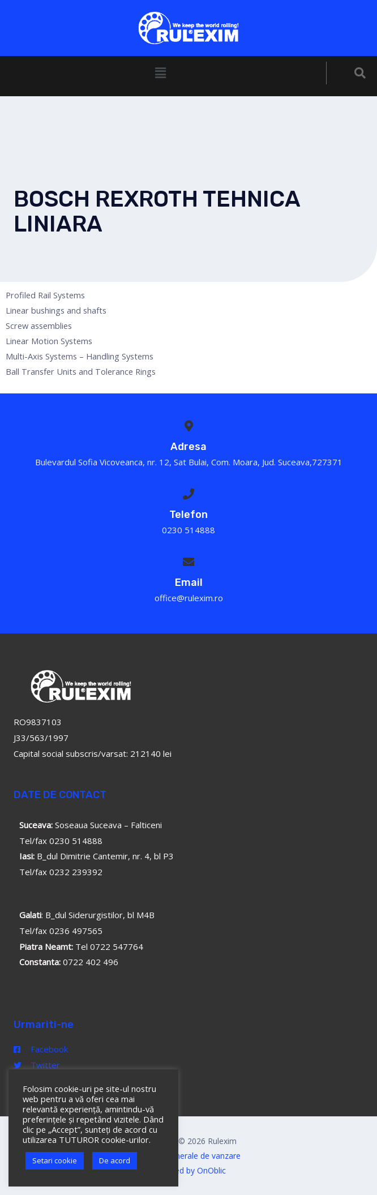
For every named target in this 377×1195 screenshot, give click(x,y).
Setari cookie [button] (54, 1160)
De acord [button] (114, 1160)
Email (189, 582)
